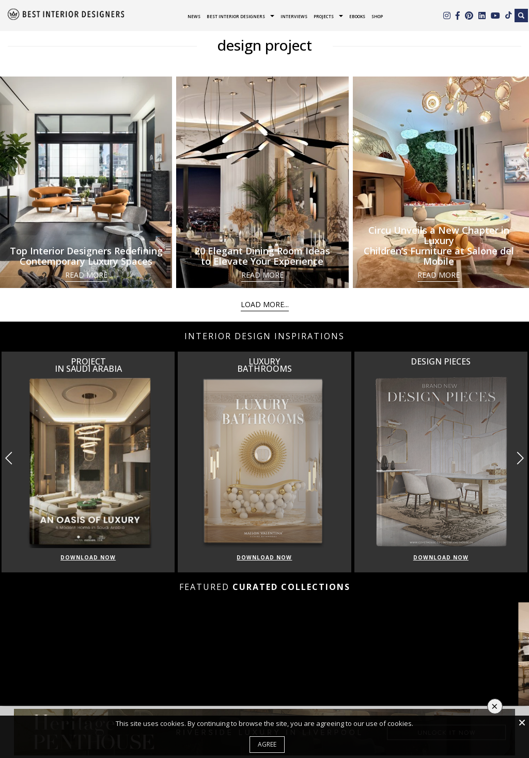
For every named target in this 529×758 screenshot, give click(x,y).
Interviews (294, 16)
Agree (267, 744)
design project (264, 45)
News (194, 16)
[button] (520, 458)
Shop (377, 16)
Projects (324, 16)
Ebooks (357, 16)
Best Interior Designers (236, 16)
